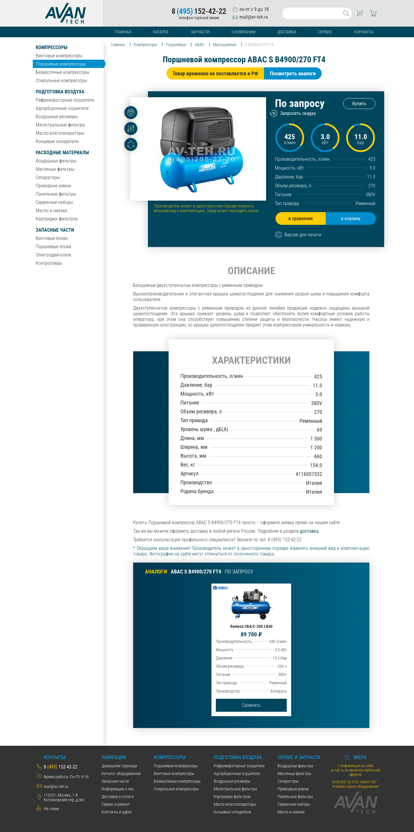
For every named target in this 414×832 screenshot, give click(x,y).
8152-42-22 (199, 11)
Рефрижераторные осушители (65, 100)
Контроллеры (49, 263)
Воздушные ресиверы (57, 116)
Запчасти (200, 32)
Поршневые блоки (53, 246)
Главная (123, 32)
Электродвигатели (53, 255)
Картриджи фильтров (57, 219)
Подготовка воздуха (60, 92)
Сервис (325, 32)
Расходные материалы (62, 152)
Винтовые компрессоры (59, 55)
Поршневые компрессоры (61, 64)
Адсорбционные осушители (62, 108)
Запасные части (55, 230)
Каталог (161, 32)
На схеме (51, 808)
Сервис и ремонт (116, 804)
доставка (309, 531)
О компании (243, 32)
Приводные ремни (53, 185)
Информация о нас (118, 788)
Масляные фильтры (55, 169)
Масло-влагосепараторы (60, 133)
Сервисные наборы (54, 202)
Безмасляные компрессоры (62, 72)
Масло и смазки (51, 210)
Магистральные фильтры (60, 125)
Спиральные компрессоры (61, 80)
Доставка (287, 32)
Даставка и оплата (118, 796)
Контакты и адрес (117, 812)
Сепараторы (48, 177)
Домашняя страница (119, 765)
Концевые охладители (57, 141)
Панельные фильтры (56, 194)
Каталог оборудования (121, 773)
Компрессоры (51, 47)
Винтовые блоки (52, 238)
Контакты (363, 32)
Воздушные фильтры (56, 161)
